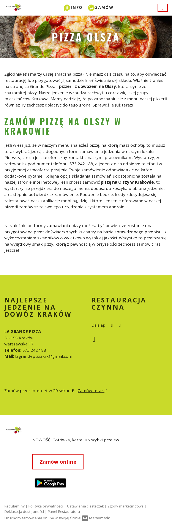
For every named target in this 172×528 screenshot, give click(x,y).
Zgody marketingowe (125, 506)
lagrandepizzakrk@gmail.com (43, 356)
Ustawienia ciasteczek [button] (86, 506)
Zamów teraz (93, 390)
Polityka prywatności (46, 506)
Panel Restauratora (64, 511)
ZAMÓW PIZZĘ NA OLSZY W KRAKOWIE (63, 126)
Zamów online (57, 461)
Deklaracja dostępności (24, 511)
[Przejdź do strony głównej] (13, 461)
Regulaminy (14, 506)
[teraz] (112, 325)
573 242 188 (34, 350)
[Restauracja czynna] (120, 325)
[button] (73, 7)
